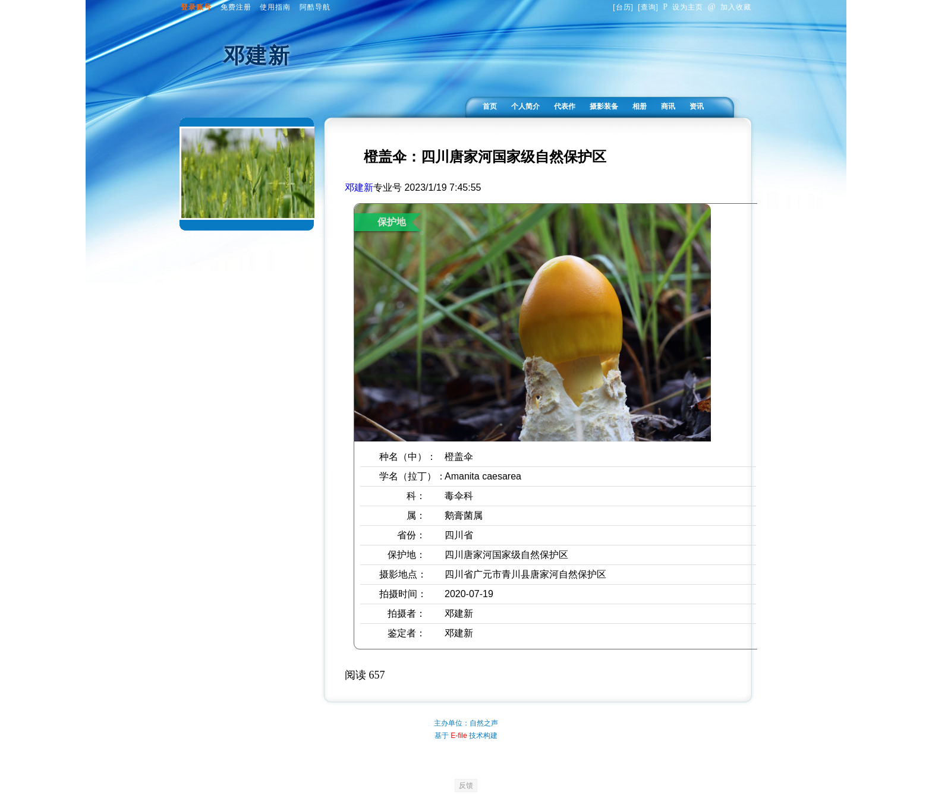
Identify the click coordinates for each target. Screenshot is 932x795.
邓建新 (359, 187)
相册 (639, 106)
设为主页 (683, 7)
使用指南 (275, 7)
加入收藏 (729, 7)
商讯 (668, 106)
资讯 (696, 106)
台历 (623, 7)
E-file (459, 735)
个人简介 (525, 106)
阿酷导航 (315, 7)
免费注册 (236, 7)
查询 (648, 7)
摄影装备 (604, 106)
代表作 (564, 106)
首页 (490, 106)
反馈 (466, 785)
